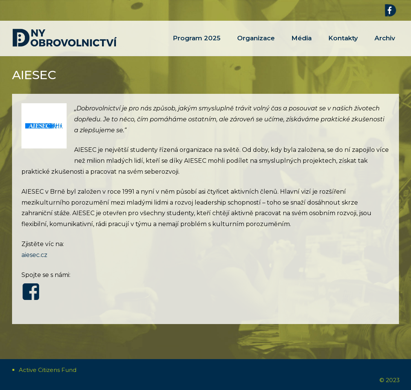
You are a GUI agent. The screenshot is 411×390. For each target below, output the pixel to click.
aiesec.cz (34, 254)
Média (301, 45)
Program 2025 (197, 45)
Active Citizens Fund (47, 369)
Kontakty (343, 45)
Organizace (256, 45)
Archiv (384, 45)
